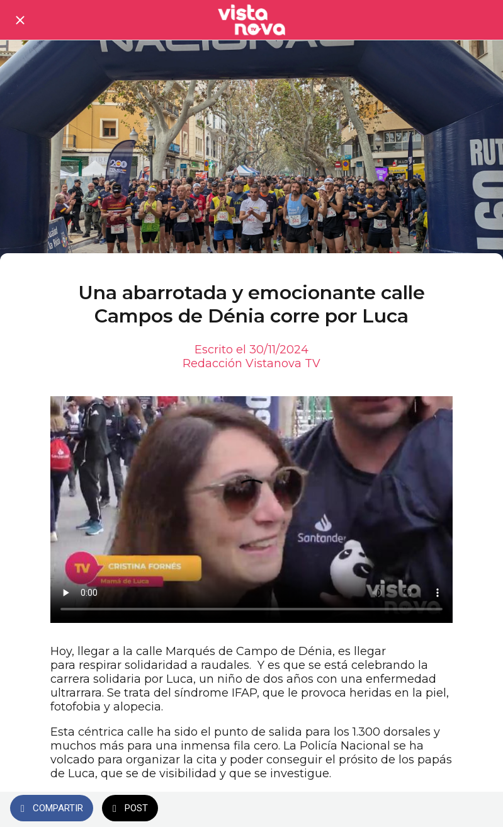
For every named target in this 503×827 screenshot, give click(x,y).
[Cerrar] (20, 20)
